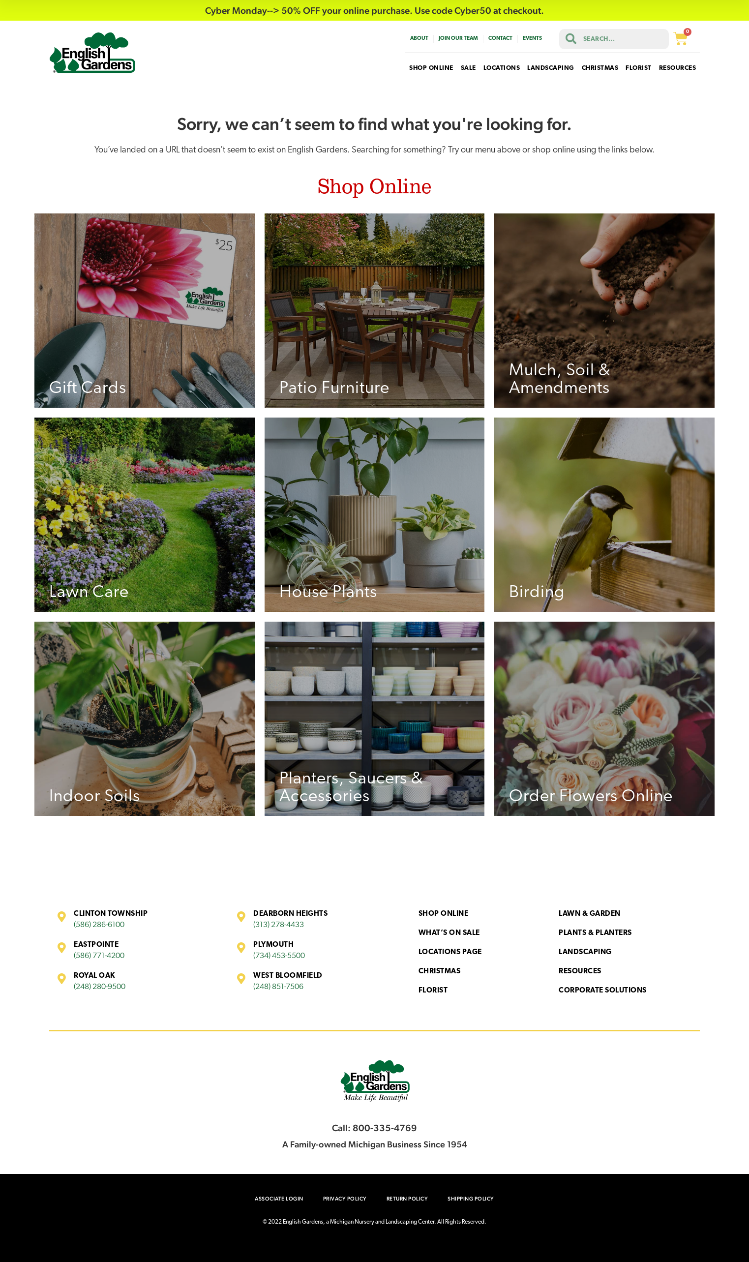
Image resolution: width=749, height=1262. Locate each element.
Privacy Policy (345, 1199)
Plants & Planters (595, 933)
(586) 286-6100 (99, 925)
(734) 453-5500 (279, 956)
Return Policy (407, 1199)
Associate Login (279, 1199)
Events (532, 38)
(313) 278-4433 (278, 925)
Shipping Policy (471, 1199)
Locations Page (450, 952)
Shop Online (444, 914)
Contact (500, 38)
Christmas (440, 971)
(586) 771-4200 (99, 956)
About (419, 38)
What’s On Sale (449, 933)
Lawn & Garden (590, 914)
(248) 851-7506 (278, 987)
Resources (580, 971)
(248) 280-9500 (99, 987)
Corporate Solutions (603, 990)
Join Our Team (458, 38)
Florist (433, 990)
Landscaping (585, 952)
